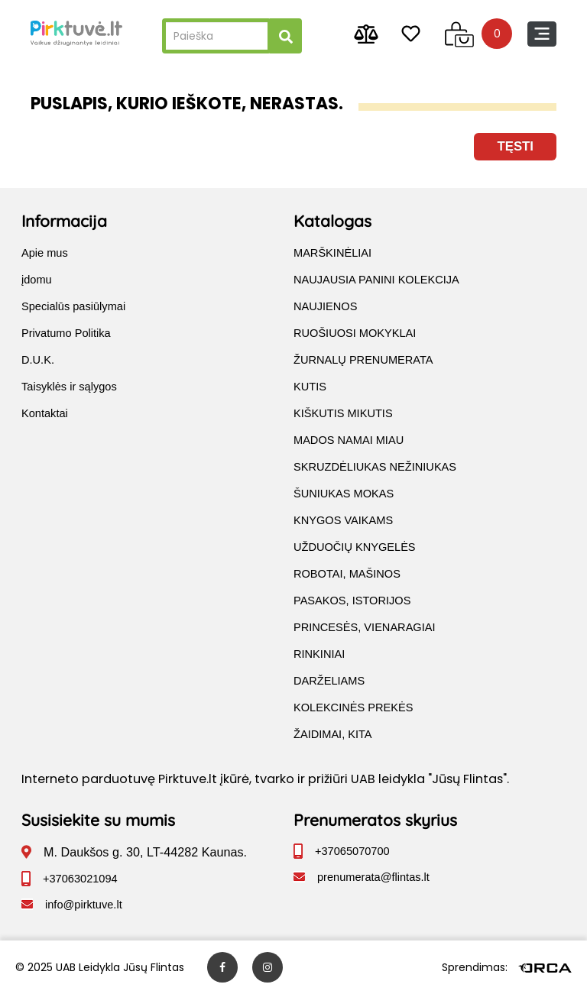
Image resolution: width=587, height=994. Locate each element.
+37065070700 (352, 851)
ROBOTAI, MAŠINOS (347, 574)
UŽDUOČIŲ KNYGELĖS (355, 547)
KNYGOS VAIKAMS (343, 520)
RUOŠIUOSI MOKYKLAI (355, 333)
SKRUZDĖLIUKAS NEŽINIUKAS (375, 467)
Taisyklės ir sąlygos (69, 386)
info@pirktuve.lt (83, 904)
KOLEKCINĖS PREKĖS (353, 707)
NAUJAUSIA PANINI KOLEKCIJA (376, 280)
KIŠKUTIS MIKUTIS (343, 413)
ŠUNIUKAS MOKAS (344, 493)
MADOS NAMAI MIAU (349, 440)
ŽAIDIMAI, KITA (333, 734)
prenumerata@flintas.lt (373, 877)
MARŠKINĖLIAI (332, 253)
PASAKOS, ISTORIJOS (352, 600)
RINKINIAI (319, 654)
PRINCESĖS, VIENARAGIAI (365, 627)
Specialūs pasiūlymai (73, 306)
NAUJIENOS (325, 306)
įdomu (36, 280)
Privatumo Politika (66, 333)
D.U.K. (37, 360)
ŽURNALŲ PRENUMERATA (363, 360)
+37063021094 (80, 879)
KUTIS (310, 386)
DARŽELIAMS (329, 681)
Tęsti (515, 146)
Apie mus (44, 253)
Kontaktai (44, 413)
